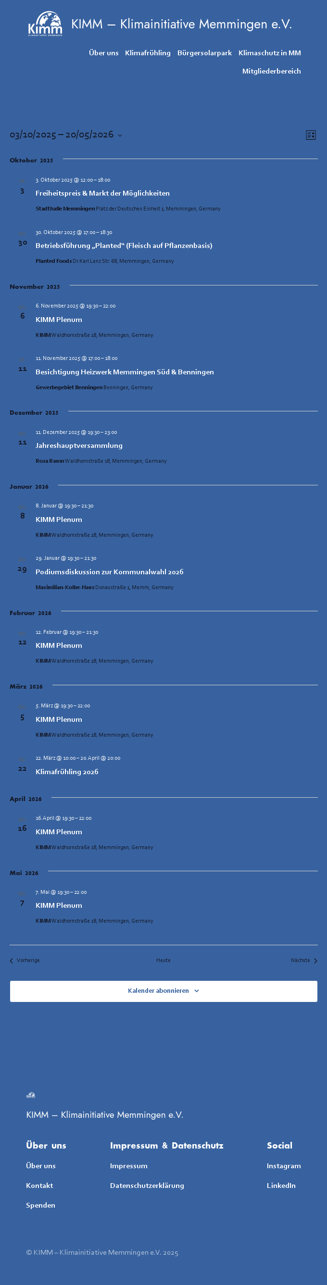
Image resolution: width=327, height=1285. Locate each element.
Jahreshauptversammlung (79, 446)
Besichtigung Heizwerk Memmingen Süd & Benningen (125, 372)
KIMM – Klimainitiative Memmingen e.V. (181, 23)
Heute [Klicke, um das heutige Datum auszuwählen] (163, 961)
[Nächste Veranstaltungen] (304, 961)
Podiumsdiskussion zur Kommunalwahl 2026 (110, 572)
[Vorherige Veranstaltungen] (25, 961)
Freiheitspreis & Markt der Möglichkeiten (103, 194)
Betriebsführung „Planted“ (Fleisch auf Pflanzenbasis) (124, 246)
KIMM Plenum (59, 320)
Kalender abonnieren (158, 991)
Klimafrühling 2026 (67, 772)
